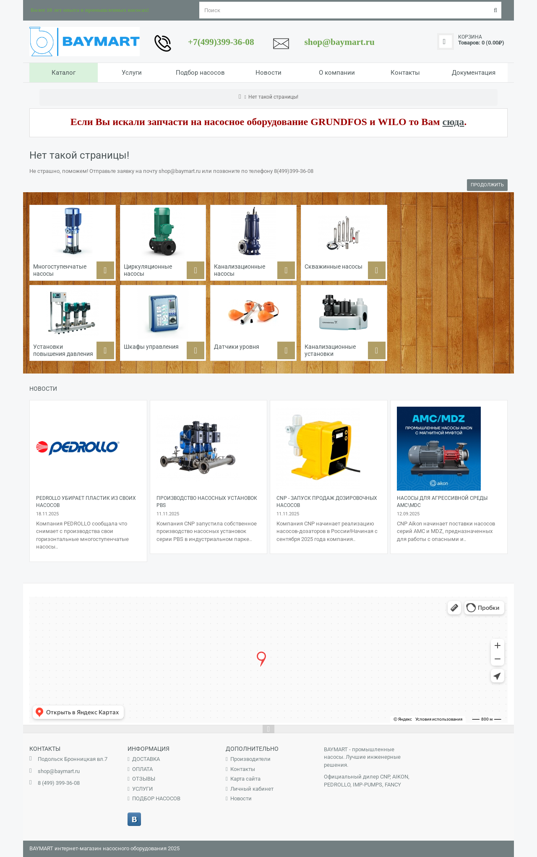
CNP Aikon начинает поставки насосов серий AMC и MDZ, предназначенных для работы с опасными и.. (446, 531)
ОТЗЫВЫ (143, 779)
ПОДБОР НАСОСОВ (156, 798)
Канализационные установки (330, 350)
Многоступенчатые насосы (59, 270)
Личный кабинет (252, 789)
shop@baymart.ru (59, 771)
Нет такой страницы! (273, 97)
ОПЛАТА (142, 769)
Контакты (242, 769)
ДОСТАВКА (146, 759)
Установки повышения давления (63, 350)
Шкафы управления (151, 346)
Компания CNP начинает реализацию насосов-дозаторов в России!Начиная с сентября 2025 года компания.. (327, 531)
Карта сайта (245, 779)
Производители (250, 759)
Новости (241, 798)
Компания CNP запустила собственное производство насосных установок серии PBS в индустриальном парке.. (206, 531)
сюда (453, 121)
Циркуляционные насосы (148, 270)
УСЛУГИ (142, 789)
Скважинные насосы (333, 266)
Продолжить (487, 185)
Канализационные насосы (239, 270)
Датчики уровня (236, 346)
